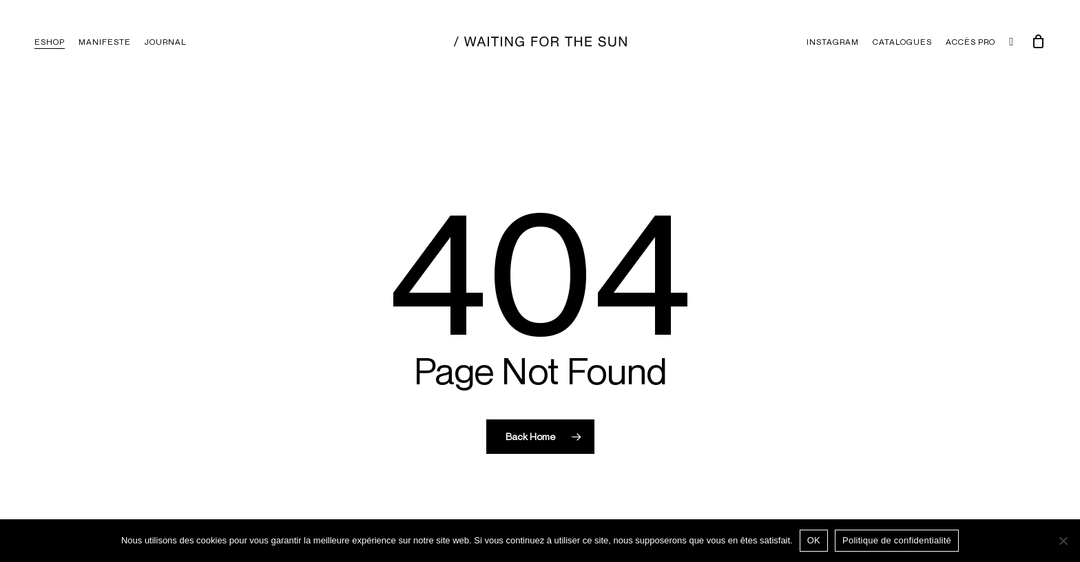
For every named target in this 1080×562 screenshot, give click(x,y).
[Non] (1063, 541)
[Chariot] (1038, 41)
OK (813, 540)
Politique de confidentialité (896, 540)
